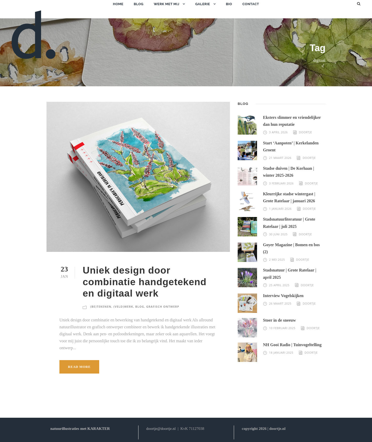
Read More (79, 367)
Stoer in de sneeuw (279, 320)
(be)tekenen (100, 306)
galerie (202, 4)
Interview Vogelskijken (283, 295)
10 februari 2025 (282, 328)
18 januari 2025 (281, 352)
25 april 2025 (279, 285)
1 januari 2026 (280, 209)
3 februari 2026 (281, 183)
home (118, 4)
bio (229, 4)
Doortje (305, 132)
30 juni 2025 (278, 234)
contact (250, 4)
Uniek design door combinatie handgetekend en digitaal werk (144, 282)
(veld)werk (123, 306)
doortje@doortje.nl (161, 429)
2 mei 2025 (277, 259)
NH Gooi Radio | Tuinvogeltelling (292, 345)
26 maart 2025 (280, 303)
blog (138, 4)
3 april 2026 (278, 132)
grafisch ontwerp (162, 306)
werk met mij (166, 4)
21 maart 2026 (280, 158)
